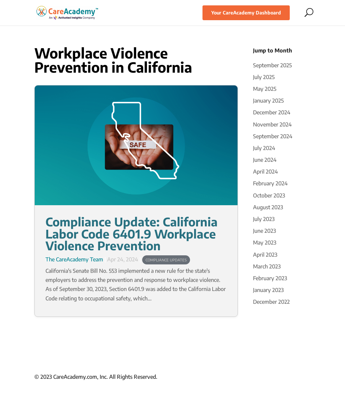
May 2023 (264, 242)
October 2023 (269, 195)
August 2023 (268, 207)
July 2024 (264, 148)
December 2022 (271, 301)
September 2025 (272, 65)
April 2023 (265, 254)
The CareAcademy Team (74, 259)
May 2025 (264, 88)
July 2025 (264, 77)
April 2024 (265, 171)
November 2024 (272, 124)
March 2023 (267, 266)
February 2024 (270, 183)
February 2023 (270, 278)
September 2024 (272, 136)
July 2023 (264, 219)
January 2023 (268, 290)
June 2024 (265, 159)
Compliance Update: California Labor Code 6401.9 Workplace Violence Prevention (131, 233)
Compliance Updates (166, 260)
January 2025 (268, 100)
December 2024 (271, 112)
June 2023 (264, 230)
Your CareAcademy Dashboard (246, 12)
